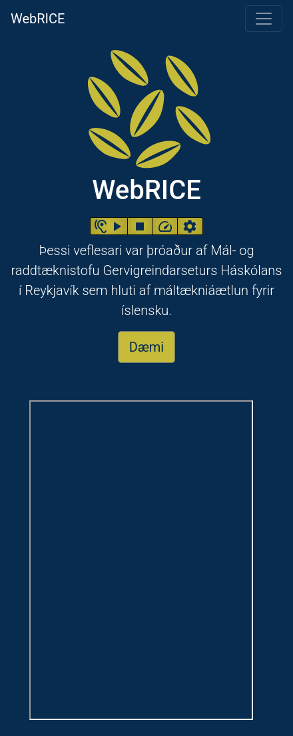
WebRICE (38, 18)
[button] (109, 226)
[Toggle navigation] (263, 18)
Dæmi (146, 347)
